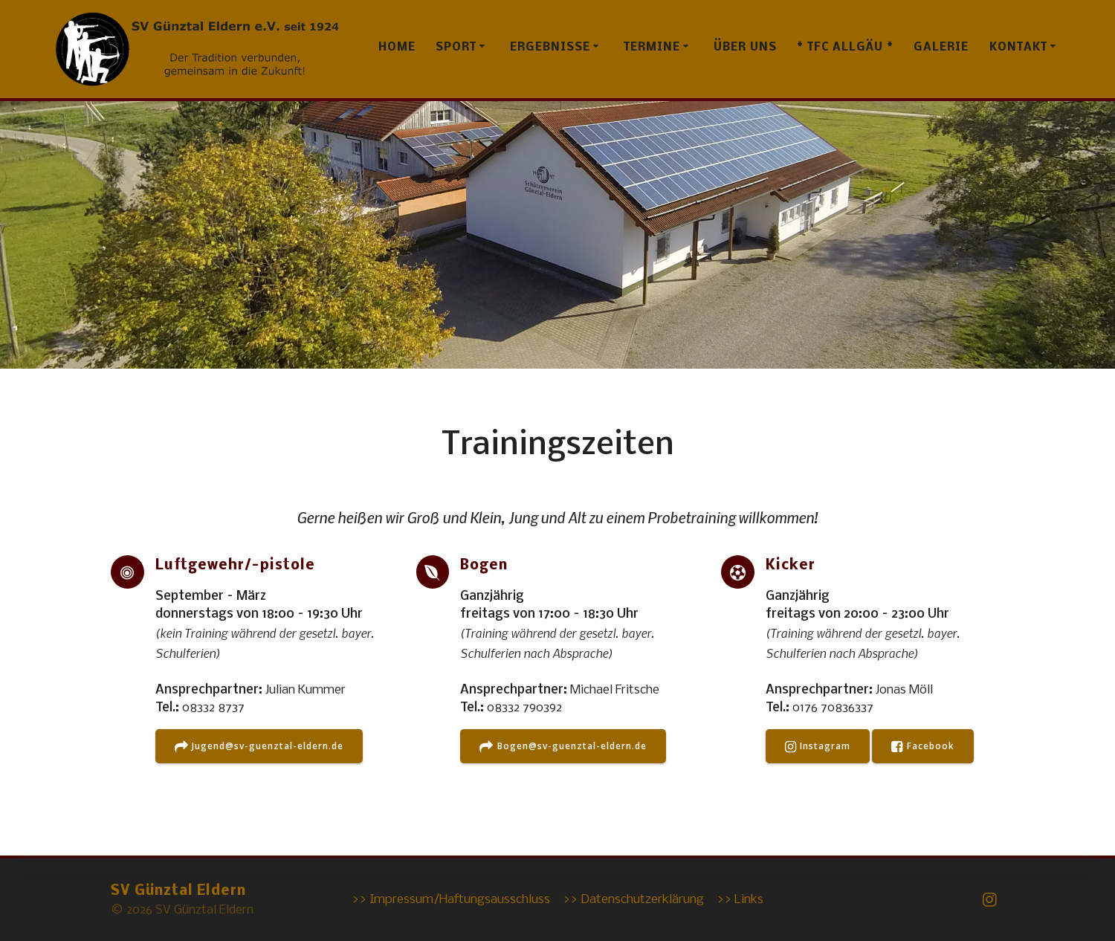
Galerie (941, 48)
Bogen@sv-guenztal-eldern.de (563, 747)
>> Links (740, 900)
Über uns (745, 48)
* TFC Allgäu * (845, 48)
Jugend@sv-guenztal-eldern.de (259, 747)
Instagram (818, 747)
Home (397, 48)
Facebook (922, 747)
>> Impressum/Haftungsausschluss (451, 900)
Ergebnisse (550, 48)
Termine (652, 48)
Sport (456, 48)
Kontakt (1018, 48)
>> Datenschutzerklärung (633, 900)
